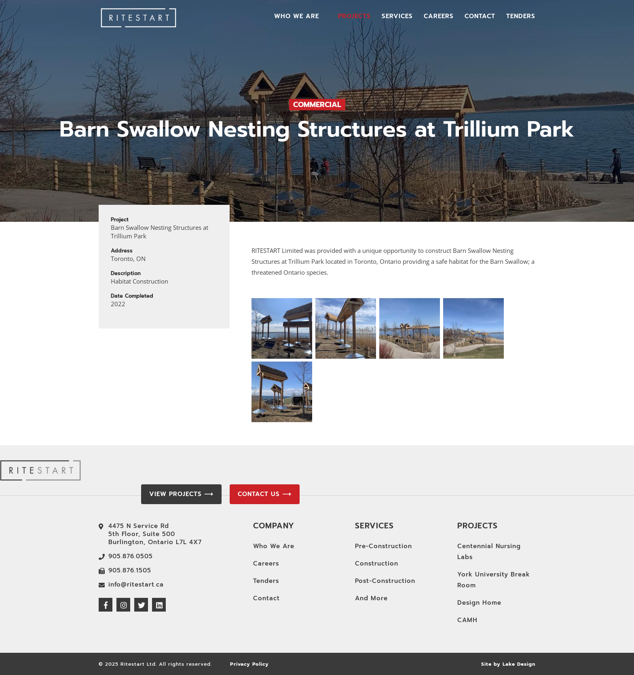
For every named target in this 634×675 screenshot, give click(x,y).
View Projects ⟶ (181, 494)
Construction (376, 563)
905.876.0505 (130, 556)
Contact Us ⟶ (265, 494)
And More (371, 598)
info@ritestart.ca (136, 584)
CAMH (467, 620)
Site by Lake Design (508, 664)
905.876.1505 (129, 570)
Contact (480, 17)
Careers (439, 17)
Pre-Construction (383, 546)
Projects (354, 17)
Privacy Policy (249, 664)
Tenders (520, 17)
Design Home (479, 602)
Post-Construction (385, 580)
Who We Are (296, 17)
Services (397, 17)
